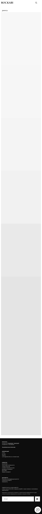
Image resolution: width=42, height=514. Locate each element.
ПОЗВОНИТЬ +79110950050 (8, 444)
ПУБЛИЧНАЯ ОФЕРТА (7, 480)
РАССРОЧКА (5, 463)
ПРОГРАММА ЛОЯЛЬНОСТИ (8, 465)
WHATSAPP (16, 443)
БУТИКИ (4, 454)
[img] (40, 3)
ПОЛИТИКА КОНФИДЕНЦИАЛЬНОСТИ (10, 479)
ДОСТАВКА (4, 470)
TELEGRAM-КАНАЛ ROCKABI (8, 447)
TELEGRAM (10, 443)
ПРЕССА (4, 455)
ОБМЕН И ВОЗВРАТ (6, 472)
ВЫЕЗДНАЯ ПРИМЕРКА (7, 469)
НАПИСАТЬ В (5, 443)
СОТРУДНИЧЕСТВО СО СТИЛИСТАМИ (10, 456)
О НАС (3, 452)
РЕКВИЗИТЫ (5, 481)
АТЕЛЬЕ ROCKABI (6, 466)
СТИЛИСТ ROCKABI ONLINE (8, 467)
